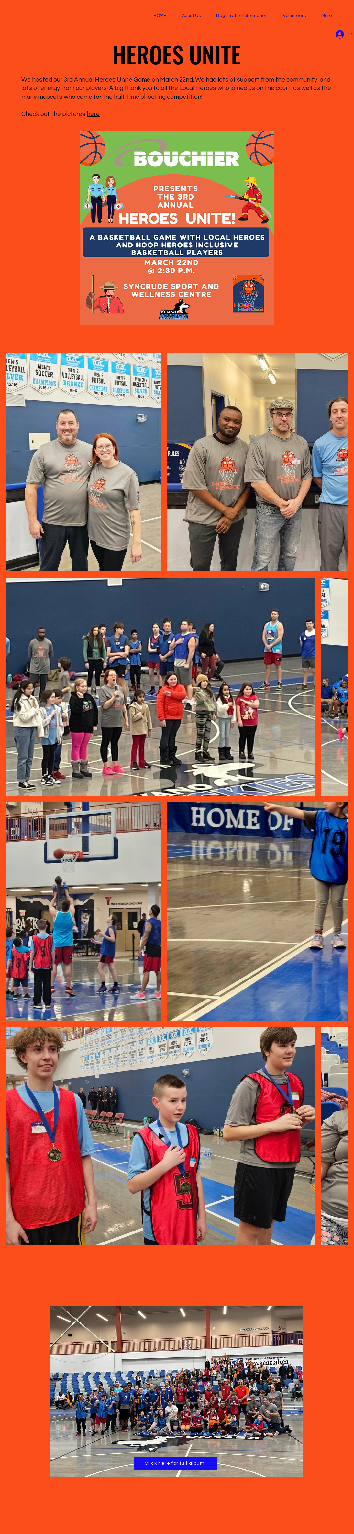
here (93, 114)
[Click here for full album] (175, 1463)
